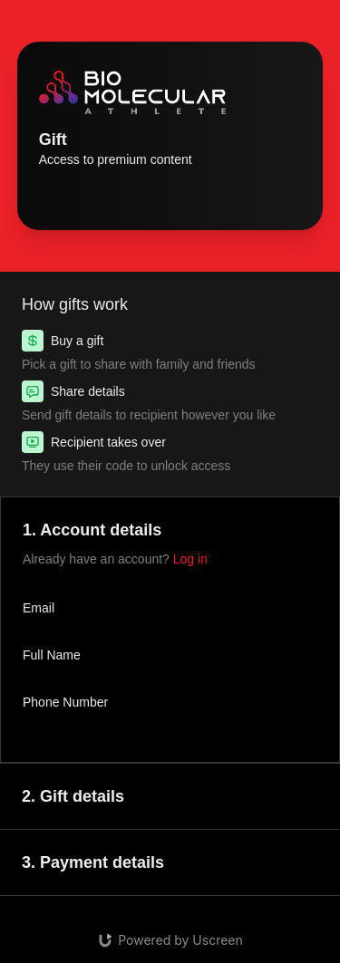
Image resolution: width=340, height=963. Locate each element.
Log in (190, 559)
